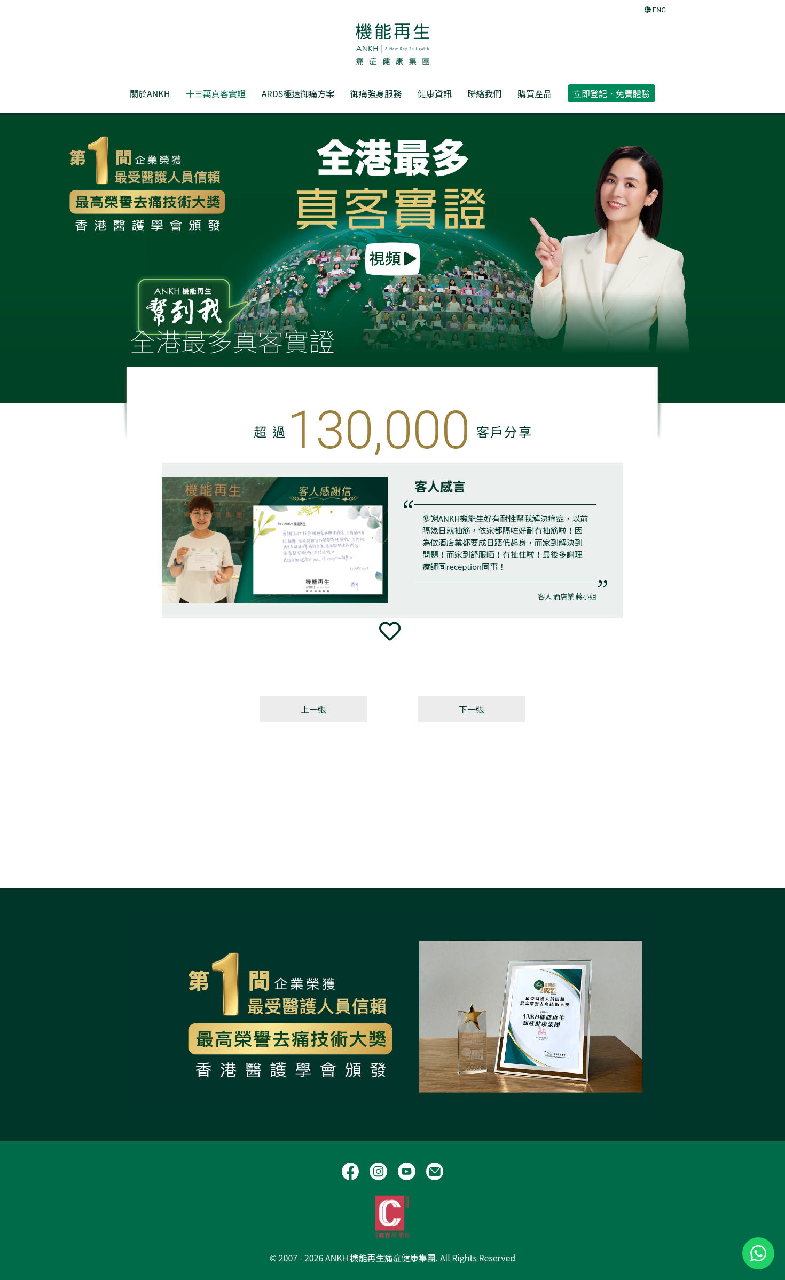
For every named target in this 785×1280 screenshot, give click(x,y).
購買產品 (534, 93)
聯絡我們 (484, 93)
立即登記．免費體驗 (611, 93)
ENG (655, 9)
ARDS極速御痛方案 (298, 93)
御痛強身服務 (376, 93)
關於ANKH (150, 93)
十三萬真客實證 (216, 93)
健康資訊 (435, 93)
